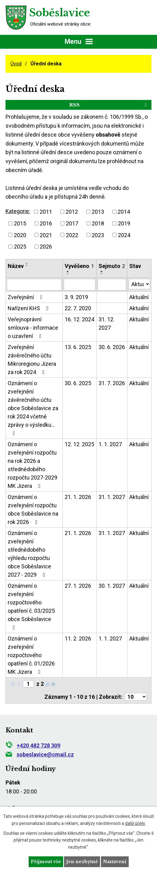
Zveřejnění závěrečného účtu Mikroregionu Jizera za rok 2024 (32, 359)
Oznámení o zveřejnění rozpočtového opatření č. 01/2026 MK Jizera (31, 655)
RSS (109, 105)
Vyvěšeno (79, 266)
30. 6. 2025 (78, 383)
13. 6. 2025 (78, 347)
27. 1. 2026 (78, 586)
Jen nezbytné (82, 861)
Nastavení (115, 861)
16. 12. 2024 (79, 319)
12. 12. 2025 (79, 444)
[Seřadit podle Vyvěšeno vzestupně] (68, 271)
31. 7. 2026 (112, 383)
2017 (72, 223)
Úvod (16, 64)
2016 (46, 223)
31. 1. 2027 (112, 497)
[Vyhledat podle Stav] (139, 284)
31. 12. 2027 (107, 323)
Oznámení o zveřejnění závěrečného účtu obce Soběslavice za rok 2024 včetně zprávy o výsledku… (33, 408)
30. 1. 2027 (112, 586)
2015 (20, 223)
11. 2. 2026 (78, 638)
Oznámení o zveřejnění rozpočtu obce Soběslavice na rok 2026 (33, 509)
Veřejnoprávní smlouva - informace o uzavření (33, 327)
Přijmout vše (46, 861)
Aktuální (139, 297)
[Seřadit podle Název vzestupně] (27, 263)
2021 (46, 235)
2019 (124, 223)
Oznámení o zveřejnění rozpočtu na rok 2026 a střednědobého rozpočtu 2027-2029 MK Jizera (32, 465)
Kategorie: (18, 211)
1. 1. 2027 (110, 444)
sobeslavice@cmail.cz (40, 754)
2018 (98, 223)
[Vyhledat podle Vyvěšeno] (79, 284)
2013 (98, 211)
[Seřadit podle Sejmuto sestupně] (102, 274)
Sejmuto (112, 266)
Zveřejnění (26, 297)
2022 (72, 235)
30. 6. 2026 (112, 347)
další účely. (135, 823)
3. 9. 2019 (76, 297)
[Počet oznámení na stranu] (136, 697)
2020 (20, 235)
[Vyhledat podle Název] (34, 284)
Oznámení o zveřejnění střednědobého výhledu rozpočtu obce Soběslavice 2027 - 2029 (29, 554)
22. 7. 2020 (78, 308)
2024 (124, 235)
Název (16, 266)
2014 (124, 211)
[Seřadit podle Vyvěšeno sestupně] (68, 274)
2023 (98, 235)
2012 (72, 211)
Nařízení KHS (29, 308)
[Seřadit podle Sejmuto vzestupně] (102, 271)
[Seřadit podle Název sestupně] (27, 265)
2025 (20, 246)
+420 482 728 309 (33, 745)
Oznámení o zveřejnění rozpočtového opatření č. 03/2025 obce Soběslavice (31, 606)
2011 (46, 211)
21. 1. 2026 (78, 497)
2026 (46, 246)
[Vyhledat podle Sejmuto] (112, 284)
